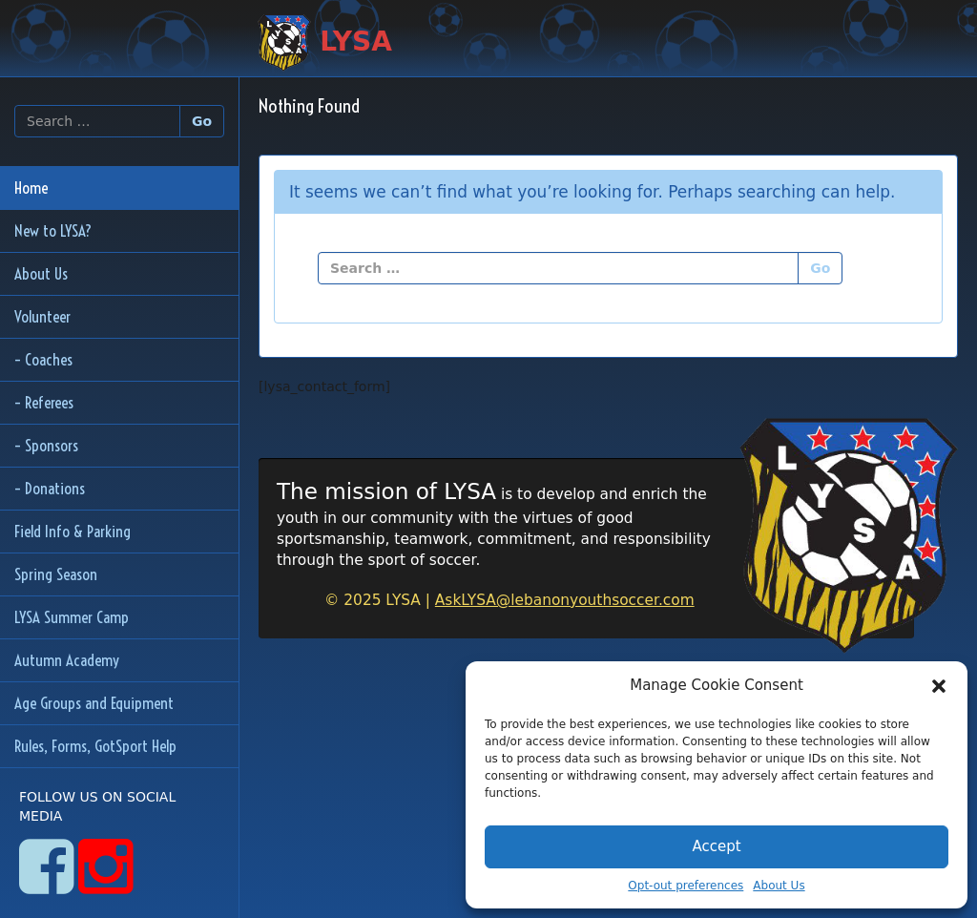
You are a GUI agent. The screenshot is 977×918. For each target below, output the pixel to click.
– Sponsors (46, 445)
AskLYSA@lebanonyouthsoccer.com (565, 600)
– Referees (43, 402)
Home (31, 187)
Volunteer (42, 316)
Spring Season (55, 574)
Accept (716, 846)
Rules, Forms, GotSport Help (95, 746)
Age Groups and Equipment (94, 703)
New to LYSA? (53, 230)
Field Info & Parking (72, 531)
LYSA (325, 43)
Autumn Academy (66, 660)
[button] (938, 686)
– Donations (49, 488)
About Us (778, 885)
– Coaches (43, 359)
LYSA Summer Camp (71, 617)
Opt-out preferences (685, 885)
